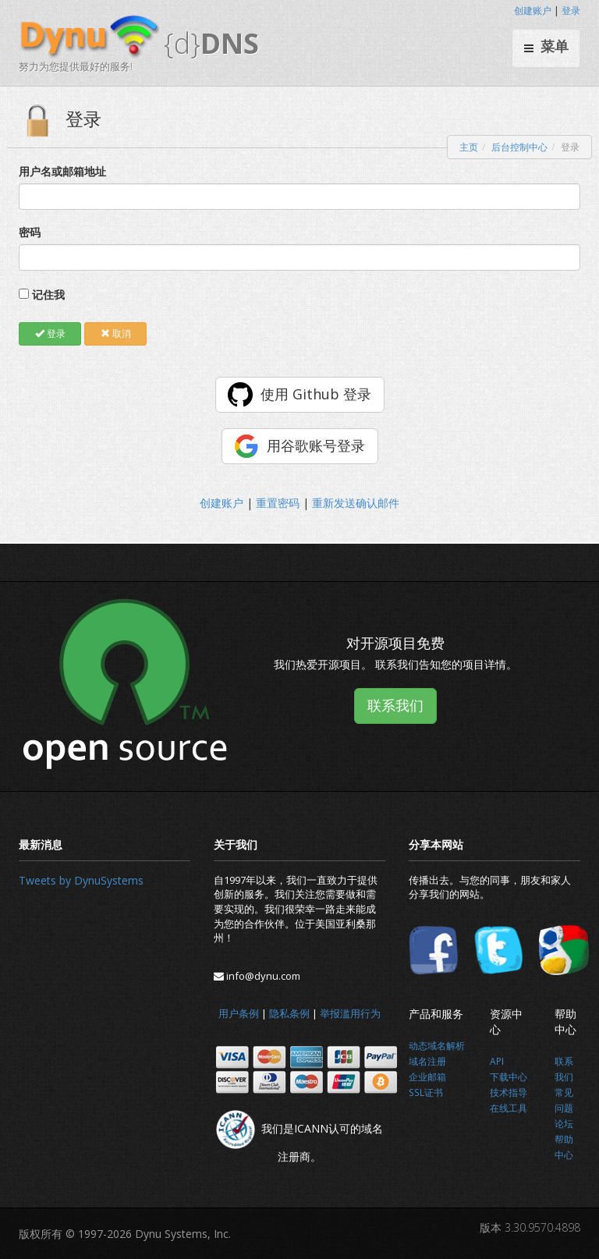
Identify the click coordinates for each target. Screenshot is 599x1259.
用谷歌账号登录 (316, 445)
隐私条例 (289, 1013)
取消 (116, 333)
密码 (30, 232)
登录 (571, 10)
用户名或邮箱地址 (62, 171)
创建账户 (532, 10)
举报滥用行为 (350, 1013)
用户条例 (238, 1013)
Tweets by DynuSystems (81, 880)
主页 (468, 147)
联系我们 (395, 705)
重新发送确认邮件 (355, 502)
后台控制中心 (519, 147)
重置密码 (278, 502)
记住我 (48, 294)
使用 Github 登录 (316, 394)
